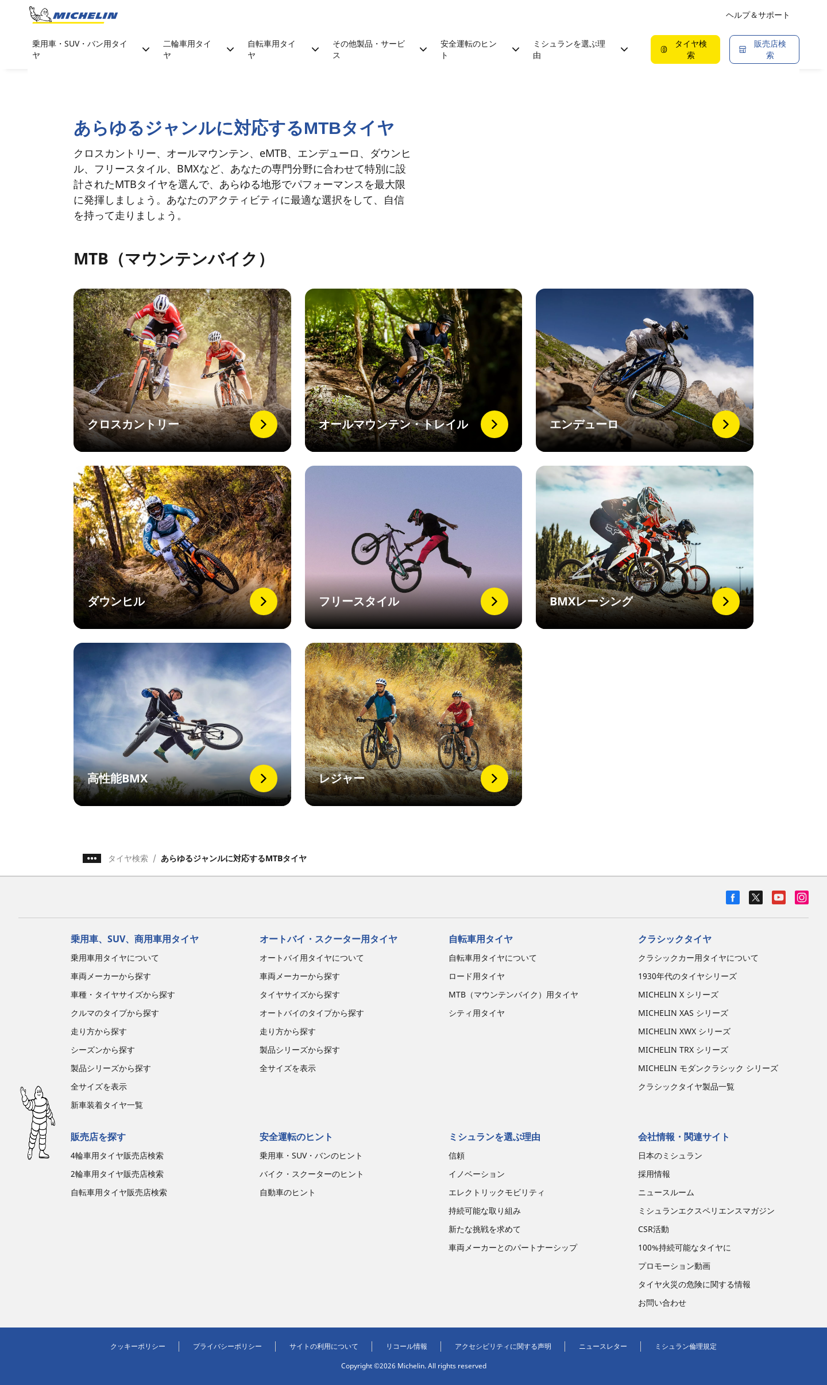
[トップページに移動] (73, 15)
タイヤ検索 (128, 858)
